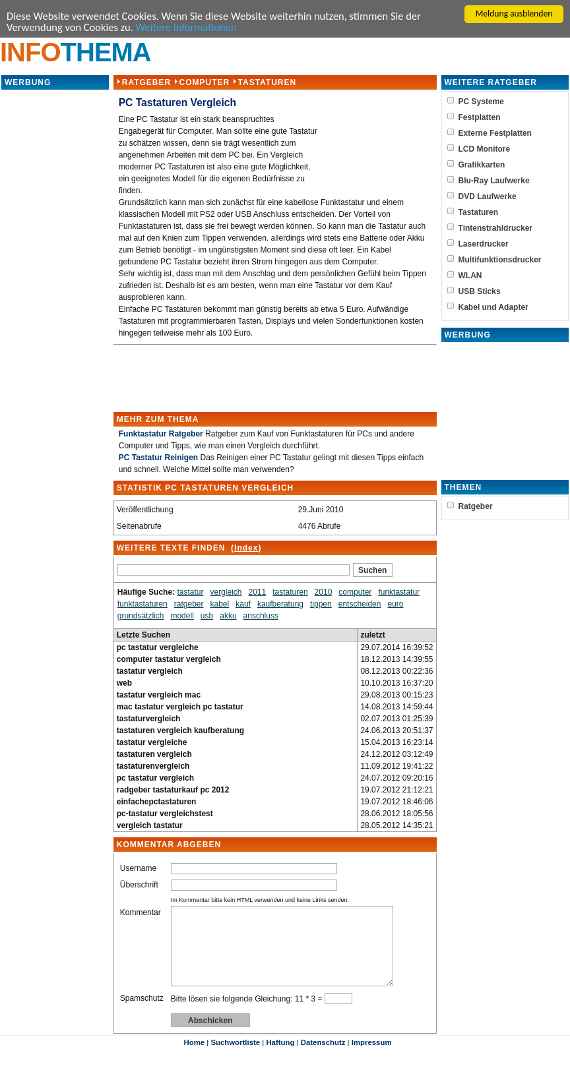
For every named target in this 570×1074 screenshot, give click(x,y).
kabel (219, 605)
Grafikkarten (482, 166)
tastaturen (289, 593)
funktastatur (399, 593)
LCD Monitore (485, 150)
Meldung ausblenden (514, 13)
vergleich (225, 593)
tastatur (190, 593)
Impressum (372, 1059)
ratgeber (189, 605)
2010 (323, 593)
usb (207, 617)
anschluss (260, 617)
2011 (257, 593)
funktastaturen (142, 605)
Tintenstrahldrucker (495, 229)
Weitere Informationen (192, 28)
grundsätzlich (140, 617)
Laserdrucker (484, 245)
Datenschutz (323, 1059)
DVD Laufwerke (488, 197)
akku (228, 617)
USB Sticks (480, 292)
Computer (204, 83)
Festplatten (480, 118)
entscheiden (359, 605)
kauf (243, 605)
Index (246, 549)
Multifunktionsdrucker (500, 261)
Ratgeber (146, 83)
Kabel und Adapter (493, 308)
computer (354, 593)
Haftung (280, 1059)
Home (194, 1059)
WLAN (470, 277)
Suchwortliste (235, 1059)
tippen (321, 605)
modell (181, 617)
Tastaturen (267, 83)
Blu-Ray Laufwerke (494, 182)
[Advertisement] (55, 290)
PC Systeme (481, 102)
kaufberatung (280, 605)
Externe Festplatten (495, 134)
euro (395, 605)
